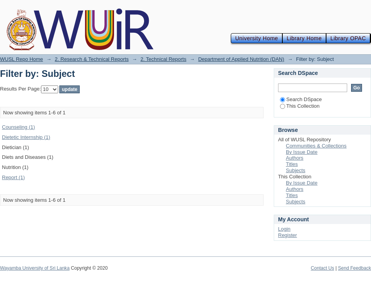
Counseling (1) (18, 127)
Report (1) (13, 177)
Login (284, 229)
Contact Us (322, 268)
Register (287, 235)
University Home (256, 38)
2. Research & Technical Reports (91, 59)
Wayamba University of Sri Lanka (35, 268)
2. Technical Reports (164, 59)
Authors (294, 158)
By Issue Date (301, 152)
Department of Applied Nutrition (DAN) (241, 59)
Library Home (304, 38)
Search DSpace (301, 99)
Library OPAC (348, 38)
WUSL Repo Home (21, 59)
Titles (292, 164)
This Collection (299, 106)
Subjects (295, 170)
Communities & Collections (316, 146)
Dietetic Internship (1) (26, 137)
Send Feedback (354, 268)
